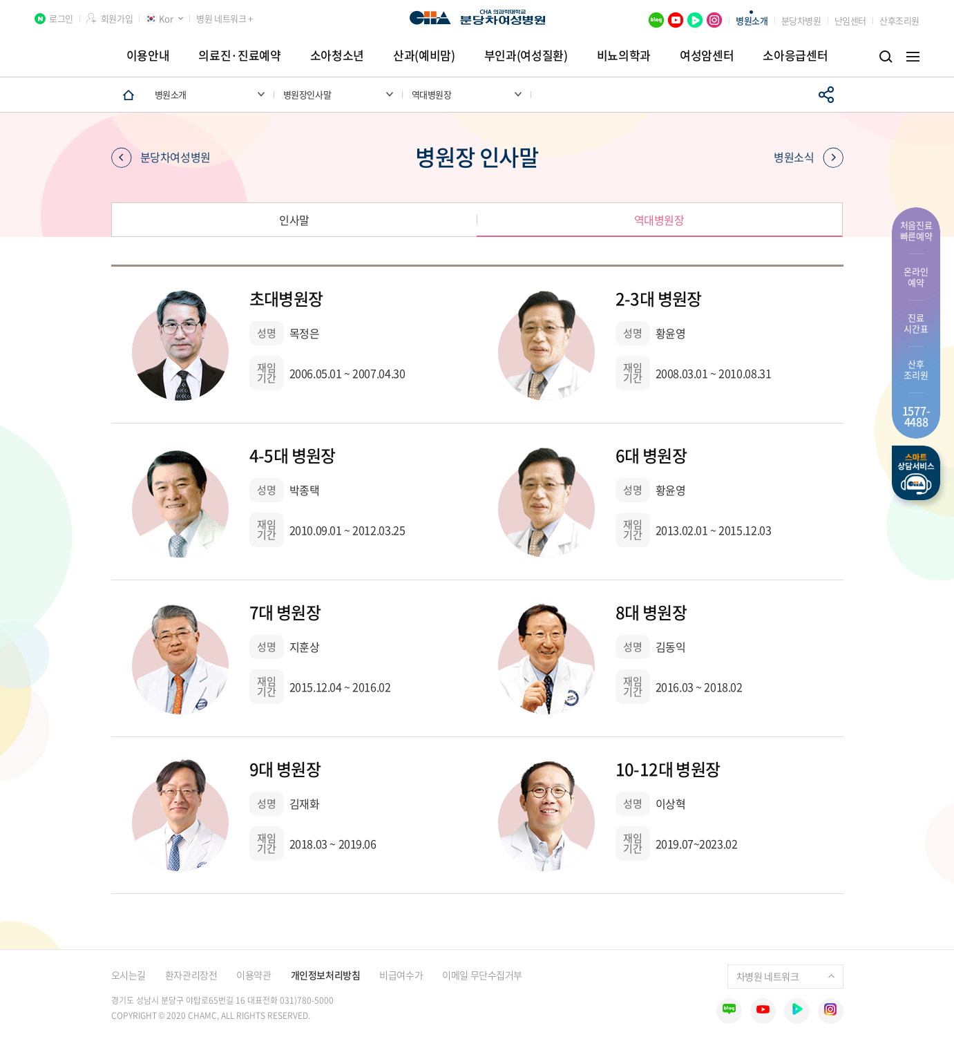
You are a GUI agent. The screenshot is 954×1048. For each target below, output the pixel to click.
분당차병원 (801, 20)
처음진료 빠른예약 (916, 230)
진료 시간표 (916, 323)
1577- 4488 (916, 416)
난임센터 (850, 20)
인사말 (294, 219)
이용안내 (148, 55)
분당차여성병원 (161, 157)
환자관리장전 (191, 975)
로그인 (61, 18)
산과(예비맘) (424, 55)
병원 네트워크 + (224, 18)
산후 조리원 (916, 369)
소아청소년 (337, 55)
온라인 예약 (916, 277)
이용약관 (253, 975)
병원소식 (808, 157)
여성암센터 (707, 55)
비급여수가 (401, 975)
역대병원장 (659, 219)
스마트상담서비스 (916, 473)
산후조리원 (899, 20)
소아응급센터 (795, 55)
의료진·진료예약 (239, 55)
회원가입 (117, 18)
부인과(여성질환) (526, 55)
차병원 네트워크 (785, 976)
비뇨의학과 (624, 55)
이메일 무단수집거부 (482, 975)
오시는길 (128, 975)
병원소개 (751, 20)
